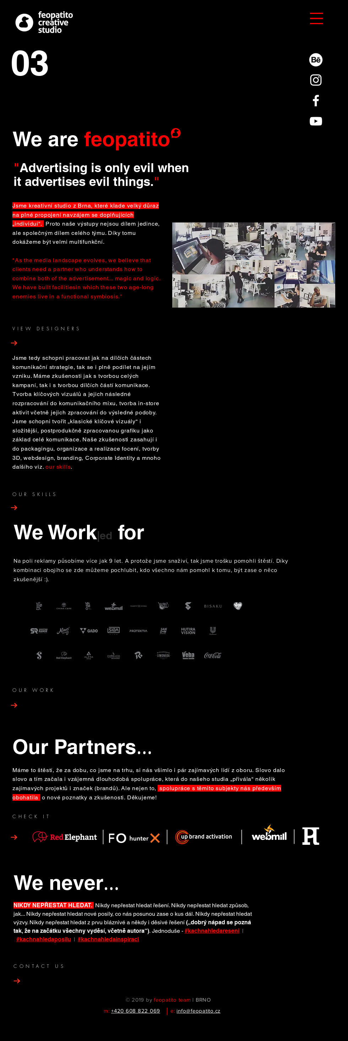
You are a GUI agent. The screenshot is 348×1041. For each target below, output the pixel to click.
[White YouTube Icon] (315, 121)
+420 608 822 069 (135, 1011)
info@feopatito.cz (198, 1011)
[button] (316, 18)
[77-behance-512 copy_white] (315, 59)
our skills (58, 466)
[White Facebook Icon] (315, 100)
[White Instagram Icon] (315, 80)
